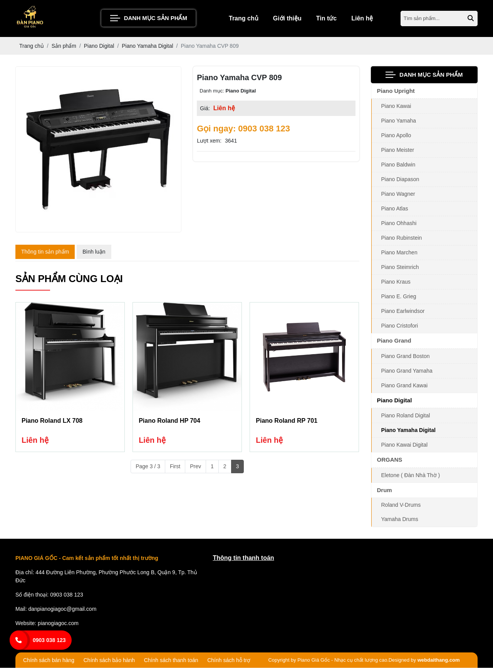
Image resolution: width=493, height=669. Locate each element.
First (175, 468)
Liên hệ (362, 19)
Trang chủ (243, 19)
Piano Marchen (399, 254)
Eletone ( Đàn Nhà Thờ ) (410, 476)
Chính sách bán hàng (48, 662)
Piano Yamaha (398, 122)
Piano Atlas (394, 210)
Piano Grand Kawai (404, 386)
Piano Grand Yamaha (407, 372)
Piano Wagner (398, 195)
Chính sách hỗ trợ (228, 662)
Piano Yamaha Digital (408, 432)
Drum (384, 491)
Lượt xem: (209, 142)
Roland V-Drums (401, 506)
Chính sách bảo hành (109, 662)
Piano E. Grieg (398, 298)
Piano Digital (394, 401)
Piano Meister (397, 151)
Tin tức (326, 19)
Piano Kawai (396, 107)
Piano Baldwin (398, 166)
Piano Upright (396, 92)
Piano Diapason (400, 181)
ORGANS (389, 461)
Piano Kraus (396, 283)
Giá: (205, 109)
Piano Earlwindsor (403, 312)
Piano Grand (394, 342)
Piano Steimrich (400, 269)
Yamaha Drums (399, 521)
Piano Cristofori (399, 327)
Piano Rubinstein (401, 239)
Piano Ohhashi (399, 225)
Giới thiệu (287, 19)
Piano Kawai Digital (404, 446)
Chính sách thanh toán (171, 662)
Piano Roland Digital (405, 417)
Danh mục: (212, 92)
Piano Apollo (396, 137)
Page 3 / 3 (148, 468)
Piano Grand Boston (405, 357)
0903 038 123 (49, 640)
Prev (195, 468)
